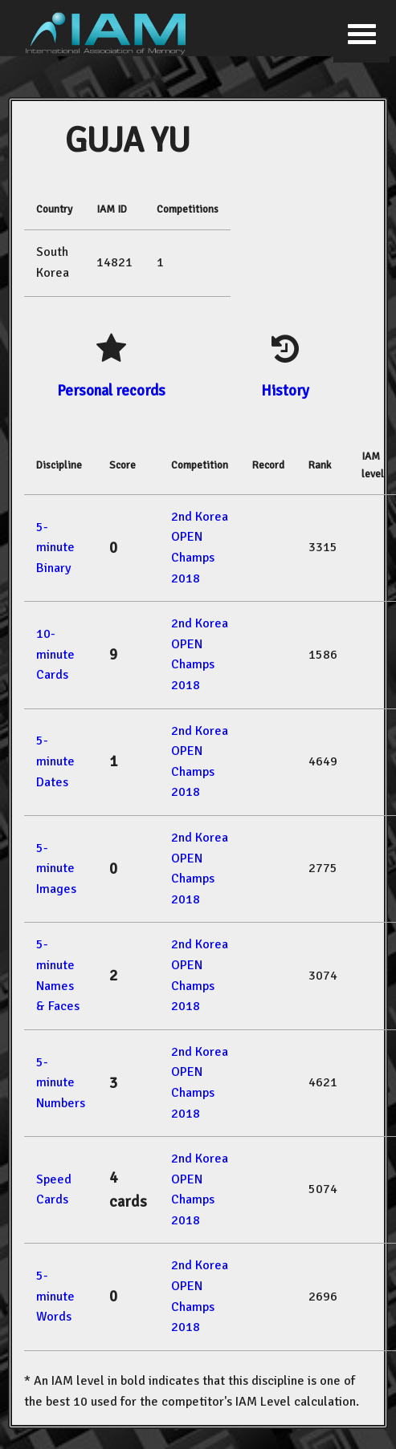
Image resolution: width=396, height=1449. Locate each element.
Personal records (111, 390)
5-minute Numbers (60, 1082)
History (285, 390)
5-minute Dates (55, 761)
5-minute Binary (55, 547)
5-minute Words (55, 1296)
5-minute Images (56, 868)
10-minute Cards (55, 654)
